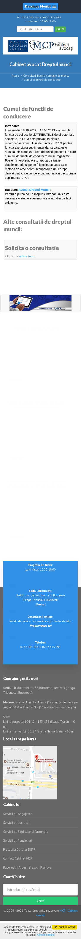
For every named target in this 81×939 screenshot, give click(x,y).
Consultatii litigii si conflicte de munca (46, 76)
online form (26, 256)
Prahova (45, 867)
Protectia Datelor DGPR (19, 849)
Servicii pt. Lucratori (16, 823)
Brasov (33, 867)
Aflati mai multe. (46, 934)
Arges (23, 867)
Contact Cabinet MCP (17, 858)
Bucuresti (10, 867)
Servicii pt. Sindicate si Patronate (25, 832)
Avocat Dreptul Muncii (34, 189)
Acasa (15, 76)
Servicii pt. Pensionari (17, 840)
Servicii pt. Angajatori (17, 814)
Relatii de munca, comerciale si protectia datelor (41, 621)
